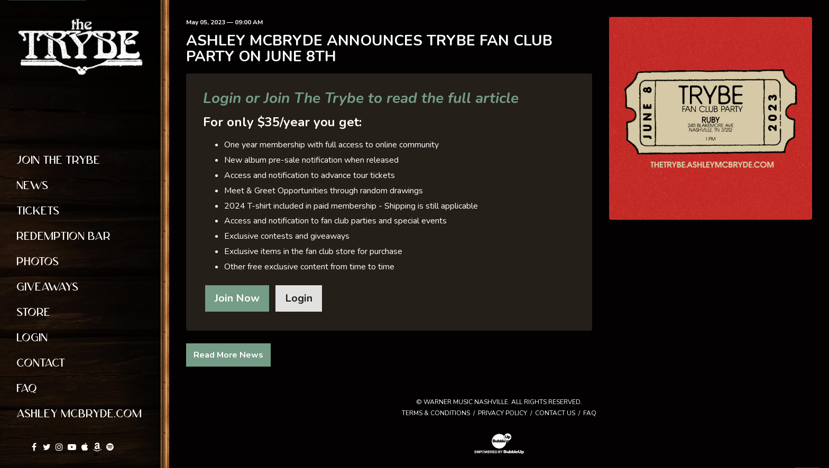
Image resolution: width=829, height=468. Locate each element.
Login (298, 298)
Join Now (237, 298)
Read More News (228, 355)
